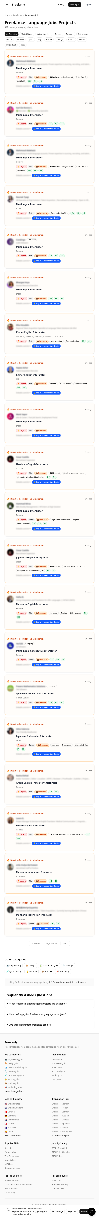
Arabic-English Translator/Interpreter (36, 782)
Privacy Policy (24, 1214)
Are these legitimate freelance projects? (31, 1024)
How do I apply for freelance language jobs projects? (37, 1014)
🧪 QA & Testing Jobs (14, 1075)
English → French (60, 1107)
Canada (58, 34)
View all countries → (14, 1135)
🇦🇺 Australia (10, 1127)
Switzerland (11, 45)
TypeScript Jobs (12, 1156)
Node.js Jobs (10, 1160)
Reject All (72, 1211)
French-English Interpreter (30, 825)
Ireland (71, 39)
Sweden (82, 39)
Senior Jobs (57, 1075)
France (9, 39)
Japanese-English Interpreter (32, 557)
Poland (49, 39)
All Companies (11, 1188)
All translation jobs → (62, 1135)
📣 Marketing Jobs (13, 1087)
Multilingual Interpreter (29, 68)
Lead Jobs (56, 1079)
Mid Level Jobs (58, 1071)
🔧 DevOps (68, 965)
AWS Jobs (9, 1164)
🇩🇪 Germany (10, 1115)
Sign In (89, 4)
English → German (60, 1111)
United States (27, 34)
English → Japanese (61, 1123)
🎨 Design (30, 965)
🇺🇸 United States (12, 1103)
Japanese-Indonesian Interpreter (34, 736)
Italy (39, 39)
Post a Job (74, 4)
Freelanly (11, 1042)
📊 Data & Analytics (49, 965)
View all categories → (14, 1091)
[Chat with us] (92, 1212)
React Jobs (9, 1148)
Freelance (17, 15)
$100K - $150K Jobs (61, 1152)
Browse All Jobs (12, 1180)
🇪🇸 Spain (9, 1131)
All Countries (11, 34)
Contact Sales (58, 1188)
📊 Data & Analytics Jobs (16, 1067)
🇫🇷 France (9, 1123)
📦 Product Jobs (12, 1083)
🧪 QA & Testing (14, 971)
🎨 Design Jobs (12, 1063)
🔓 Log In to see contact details (46, 86)
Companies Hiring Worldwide (18, 1184)
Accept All (85, 1211)
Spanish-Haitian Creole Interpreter (35, 693)
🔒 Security (31, 971)
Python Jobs (10, 1152)
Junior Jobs (57, 1067)
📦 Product (47, 971)
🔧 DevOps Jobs (12, 1071)
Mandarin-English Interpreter (32, 604)
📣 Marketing (63, 971)
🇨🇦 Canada (10, 1111)
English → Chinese (60, 1119)
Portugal (60, 39)
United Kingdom (43, 34)
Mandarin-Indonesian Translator (34, 872)
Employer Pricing (60, 1184)
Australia (20, 39)
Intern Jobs (57, 1059)
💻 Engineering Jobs (14, 1059)
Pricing (61, 4)
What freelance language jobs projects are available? (38, 1003)
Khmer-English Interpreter (30, 332)
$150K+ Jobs (57, 1156)
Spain (30, 39)
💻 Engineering (13, 965)
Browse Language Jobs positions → (69, 982)
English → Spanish (60, 1103)
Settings (57, 1211)
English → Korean (60, 1127)
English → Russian (60, 1115)
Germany (69, 34)
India (23, 45)
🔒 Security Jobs (12, 1079)
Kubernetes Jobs (12, 1168)
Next (65, 943)
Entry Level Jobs (59, 1063)
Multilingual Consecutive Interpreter (36, 650)
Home (7, 15)
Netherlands (83, 34)
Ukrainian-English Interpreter (32, 464)
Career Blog (10, 1192)
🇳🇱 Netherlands (12, 1119)
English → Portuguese (62, 1131)
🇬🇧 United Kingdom (14, 1107)
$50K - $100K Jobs (60, 1148)
